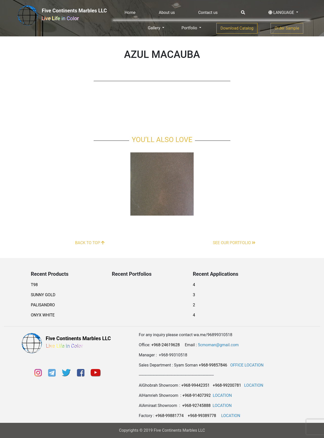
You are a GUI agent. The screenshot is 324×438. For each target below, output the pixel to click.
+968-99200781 (227, 385)
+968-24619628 (165, 344)
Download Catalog (236, 28)
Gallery (154, 28)
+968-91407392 (196, 395)
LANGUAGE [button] (281, 12)
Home (130, 12)
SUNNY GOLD (43, 294)
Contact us (208, 12)
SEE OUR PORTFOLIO (234, 242)
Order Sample (287, 28)
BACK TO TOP (90, 242)
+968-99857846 (213, 365)
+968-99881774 (169, 415)
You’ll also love (162, 139)
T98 (34, 284)
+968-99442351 (195, 385)
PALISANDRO (43, 305)
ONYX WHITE (43, 315)
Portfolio (189, 28)
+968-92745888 (196, 405)
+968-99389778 (202, 415)
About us (167, 12)
